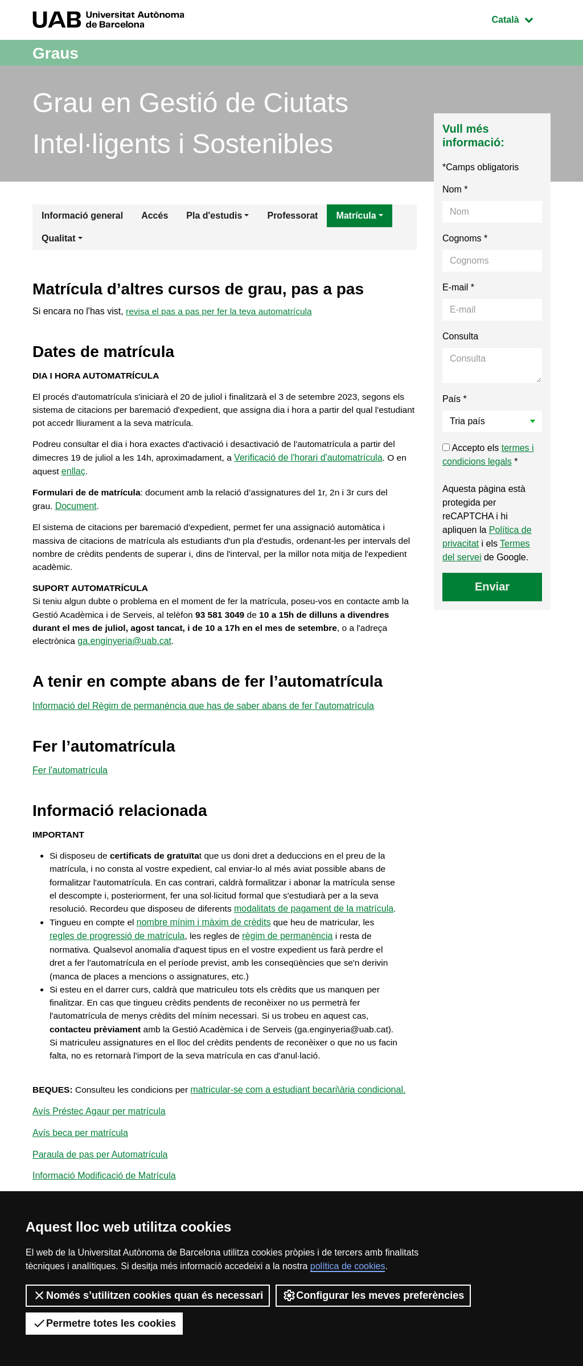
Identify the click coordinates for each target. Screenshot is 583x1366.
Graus (57, 52)
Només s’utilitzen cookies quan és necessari (147, 1295)
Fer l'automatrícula (70, 781)
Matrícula (356, 215)
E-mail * (458, 287)
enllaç (74, 475)
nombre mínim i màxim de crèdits (206, 951)
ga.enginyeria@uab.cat (126, 651)
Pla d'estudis (214, 215)
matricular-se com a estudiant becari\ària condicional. (302, 1137)
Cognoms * (464, 238)
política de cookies (347, 1266)
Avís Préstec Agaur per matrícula (99, 1159)
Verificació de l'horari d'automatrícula (315, 461)
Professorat (292, 215)
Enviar (492, 586)
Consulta (460, 336)
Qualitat (59, 238)
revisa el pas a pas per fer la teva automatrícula (222, 311)
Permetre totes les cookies (104, 1323)
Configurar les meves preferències (373, 1295)
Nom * (454, 189)
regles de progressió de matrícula (117, 965)
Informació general (82, 215)
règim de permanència (289, 965)
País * (454, 399)
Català (521, 18)
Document (76, 511)
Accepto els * (488, 454)
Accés (154, 215)
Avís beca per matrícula (80, 1182)
